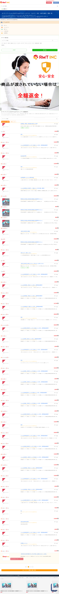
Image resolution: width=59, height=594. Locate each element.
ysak (2, 271)
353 (57, 177)
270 (57, 349)
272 (57, 392)
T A (2, 260)
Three (3, 217)
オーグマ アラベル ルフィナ (26, 43)
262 (57, 478)
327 (57, 188)
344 (57, 414)
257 (57, 166)
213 (57, 489)
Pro (3, 174)
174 (57, 446)
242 (57, 521)
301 (57, 317)
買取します (13, 121)
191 (57, 500)
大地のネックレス (13, 43)
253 (57, 242)
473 (57, 263)
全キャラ (5, 43)
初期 (40, 43)
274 (57, 145)
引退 (8, 43)
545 (57, 274)
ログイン (56, 2)
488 (57, 252)
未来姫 (22, 127)
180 (57, 360)
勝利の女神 (37, 43)
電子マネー (5, 29)
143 (57, 199)
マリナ (33, 43)
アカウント (23, 267)
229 (57, 328)
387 (57, 134)
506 (57, 435)
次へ (32, 566)
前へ (26, 566)
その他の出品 (6, 31)
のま (2, 131)
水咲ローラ (4, 142)
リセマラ (18, 43)
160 (57, 209)
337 (57, 543)
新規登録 (49, 2)
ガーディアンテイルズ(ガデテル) (12, 19)
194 (57, 511)
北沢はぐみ (4, 314)
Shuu (2, 239)
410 (57, 403)
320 (57, 457)
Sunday (4, 196)
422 (57, 306)
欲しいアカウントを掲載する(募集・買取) (40, 570)
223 (57, 425)
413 (57, 468)
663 (57, 123)
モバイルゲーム (3, 19)
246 (57, 156)
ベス (2, 43)
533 (57, 231)
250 (57, 382)
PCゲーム (5, 25)
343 (57, 285)
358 (57, 532)
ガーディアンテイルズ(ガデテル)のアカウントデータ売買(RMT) (14, 111)
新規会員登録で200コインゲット (17, 558)
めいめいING (5, 325)
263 (57, 371)
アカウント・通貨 (5, 121)
